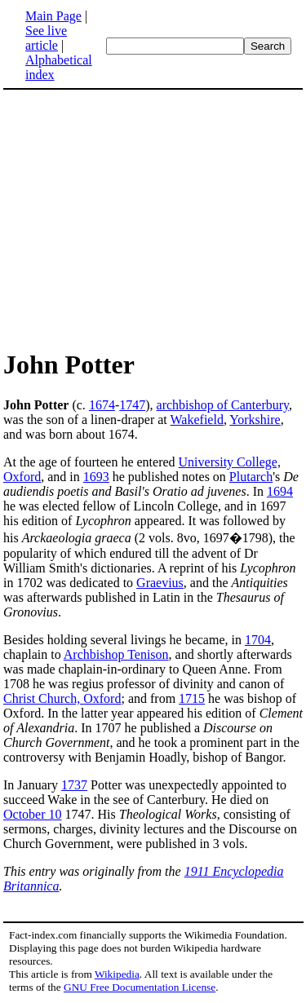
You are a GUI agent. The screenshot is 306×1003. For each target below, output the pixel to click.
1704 (258, 640)
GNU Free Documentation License (139, 987)
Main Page (53, 16)
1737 (74, 785)
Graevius (160, 583)
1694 (280, 491)
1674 (102, 405)
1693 (96, 477)
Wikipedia (117, 974)
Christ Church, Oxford (62, 698)
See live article (46, 38)
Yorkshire (254, 419)
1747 (132, 405)
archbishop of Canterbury (223, 405)
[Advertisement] (153, 218)
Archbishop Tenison (116, 654)
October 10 (32, 814)
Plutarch (251, 477)
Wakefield (197, 419)
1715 (192, 698)
